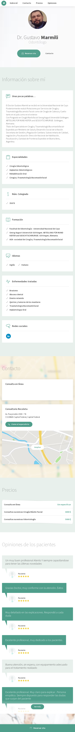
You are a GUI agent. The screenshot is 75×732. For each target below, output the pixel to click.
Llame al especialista (19, 424)
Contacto (49, 53)
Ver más (37, 706)
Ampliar (37, 447)
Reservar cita (29, 53)
